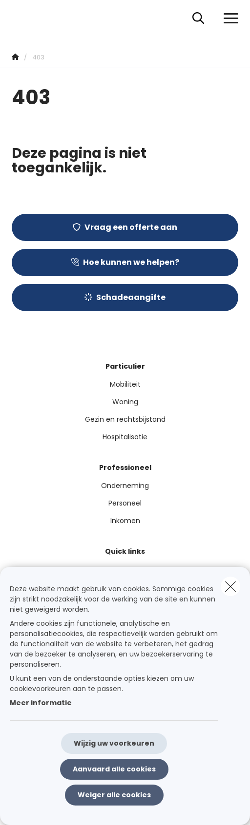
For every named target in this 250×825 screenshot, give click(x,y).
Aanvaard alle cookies (114, 769)
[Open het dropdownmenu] (228, 18)
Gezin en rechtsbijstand (125, 419)
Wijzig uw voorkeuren (114, 743)
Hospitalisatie (125, 437)
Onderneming (125, 485)
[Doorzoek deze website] (198, 18)
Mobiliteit (125, 384)
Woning (125, 402)
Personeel (125, 503)
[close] (230, 586)
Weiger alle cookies (114, 795)
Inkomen (125, 520)
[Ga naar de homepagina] (17, 18)
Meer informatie (41, 703)
